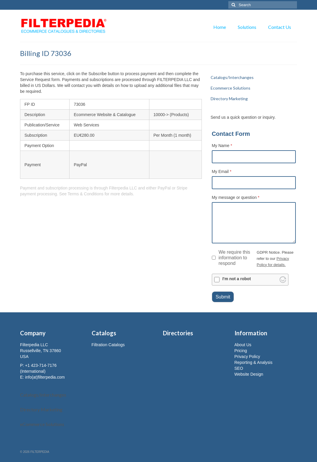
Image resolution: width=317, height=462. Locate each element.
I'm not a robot (236, 279)
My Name (222, 145)
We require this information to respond (231, 258)
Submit (223, 296)
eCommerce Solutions (42, 424)
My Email (222, 171)
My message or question (236, 197)
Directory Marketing (41, 409)
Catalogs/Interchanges (43, 394)
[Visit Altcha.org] (283, 279)
